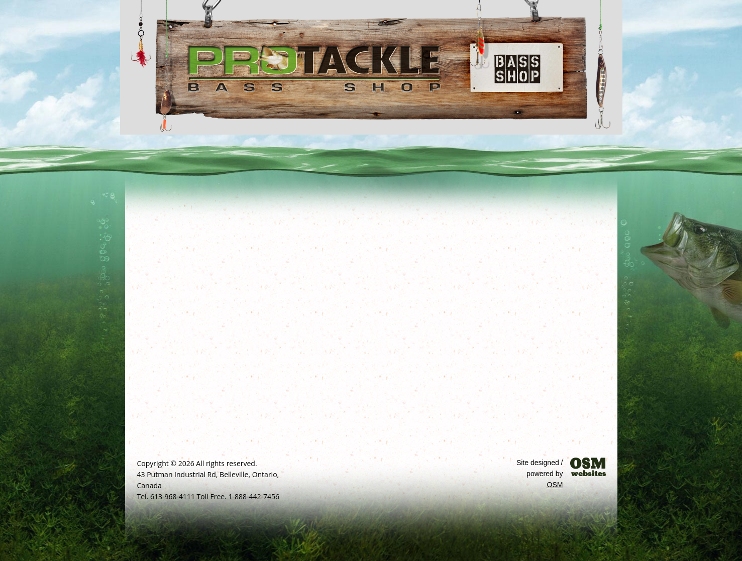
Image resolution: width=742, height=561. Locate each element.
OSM (555, 485)
